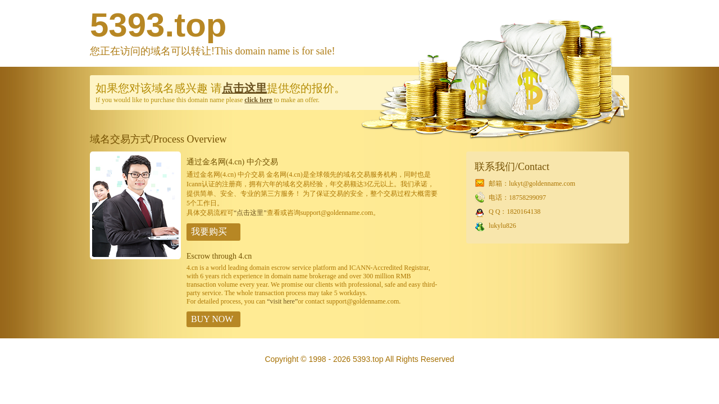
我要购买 (209, 231)
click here (258, 100)
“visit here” (282, 301)
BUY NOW (212, 319)
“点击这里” (250, 213)
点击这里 (244, 88)
